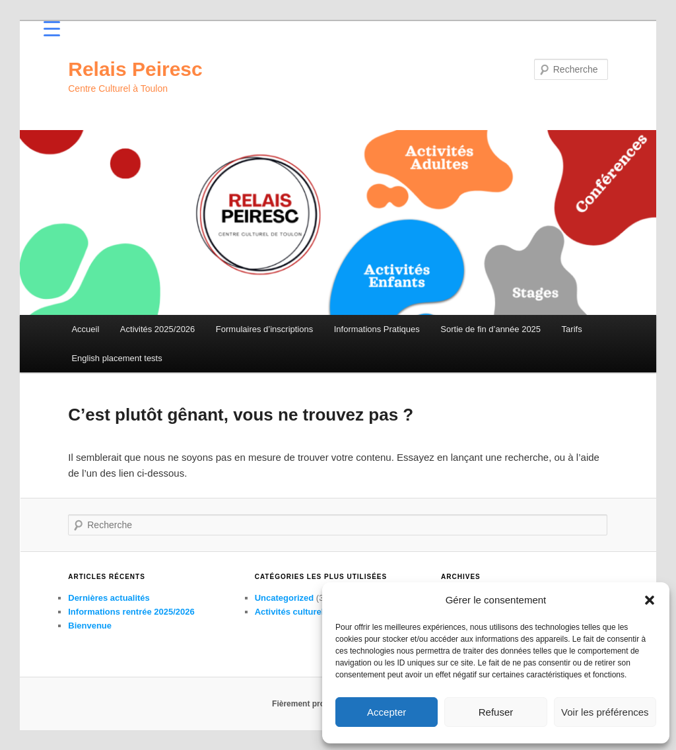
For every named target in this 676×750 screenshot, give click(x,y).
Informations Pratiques (377, 329)
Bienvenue (90, 626)
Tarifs (572, 329)
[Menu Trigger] (52, 28)
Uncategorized (284, 598)
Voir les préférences (605, 712)
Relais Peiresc (135, 69)
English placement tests (116, 358)
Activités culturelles (295, 612)
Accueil (85, 329)
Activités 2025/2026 (157, 329)
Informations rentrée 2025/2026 (131, 612)
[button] (649, 600)
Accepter (386, 712)
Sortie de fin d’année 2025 (490, 329)
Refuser (496, 712)
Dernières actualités (109, 598)
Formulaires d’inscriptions (264, 329)
